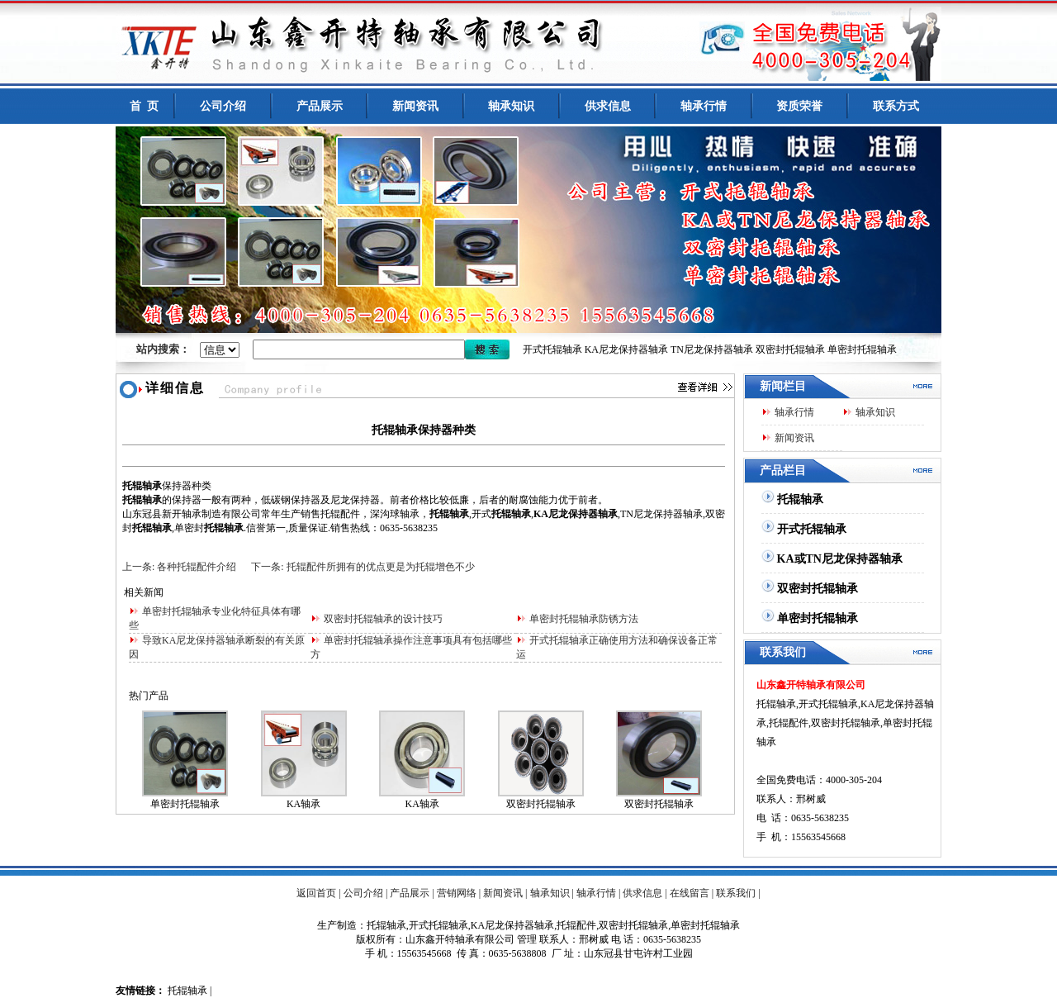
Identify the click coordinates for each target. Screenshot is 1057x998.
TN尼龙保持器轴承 (712, 349)
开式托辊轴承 (552, 349)
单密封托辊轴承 (862, 349)
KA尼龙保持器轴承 (626, 349)
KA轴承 (303, 804)
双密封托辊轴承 (790, 349)
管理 (527, 939)
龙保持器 (360, 500)
